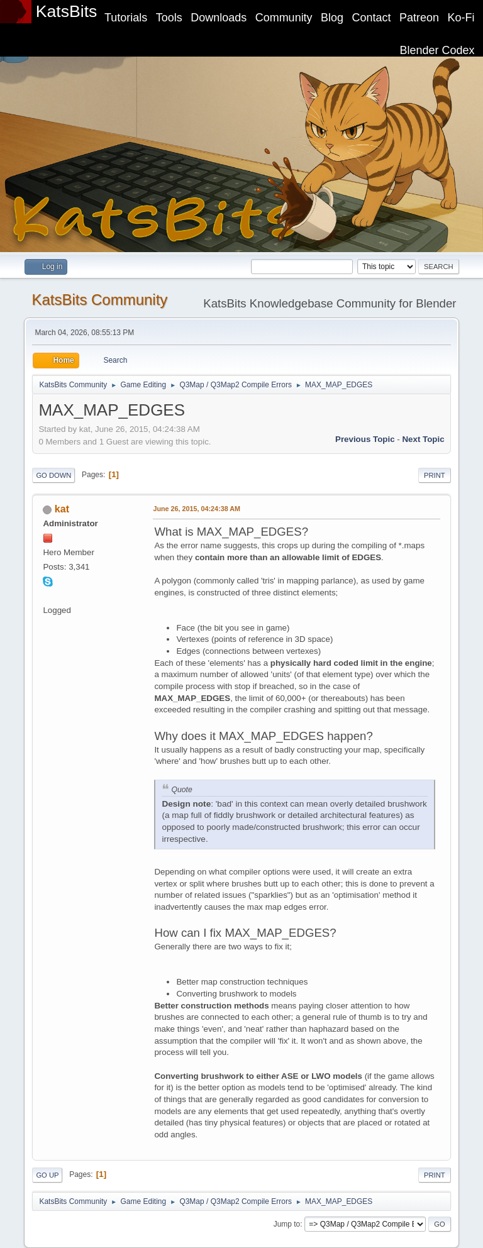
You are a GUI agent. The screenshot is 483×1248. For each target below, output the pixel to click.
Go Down (53, 475)
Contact (371, 17)
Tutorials (125, 17)
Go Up (47, 1175)
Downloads (219, 17)
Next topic (423, 439)
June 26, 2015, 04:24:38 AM (196, 508)
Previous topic (365, 439)
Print (434, 475)
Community (284, 17)
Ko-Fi (461, 17)
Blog (332, 17)
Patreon (419, 17)
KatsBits (66, 11)
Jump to (287, 1224)
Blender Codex (437, 50)
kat (62, 509)
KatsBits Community (99, 299)
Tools (169, 17)
